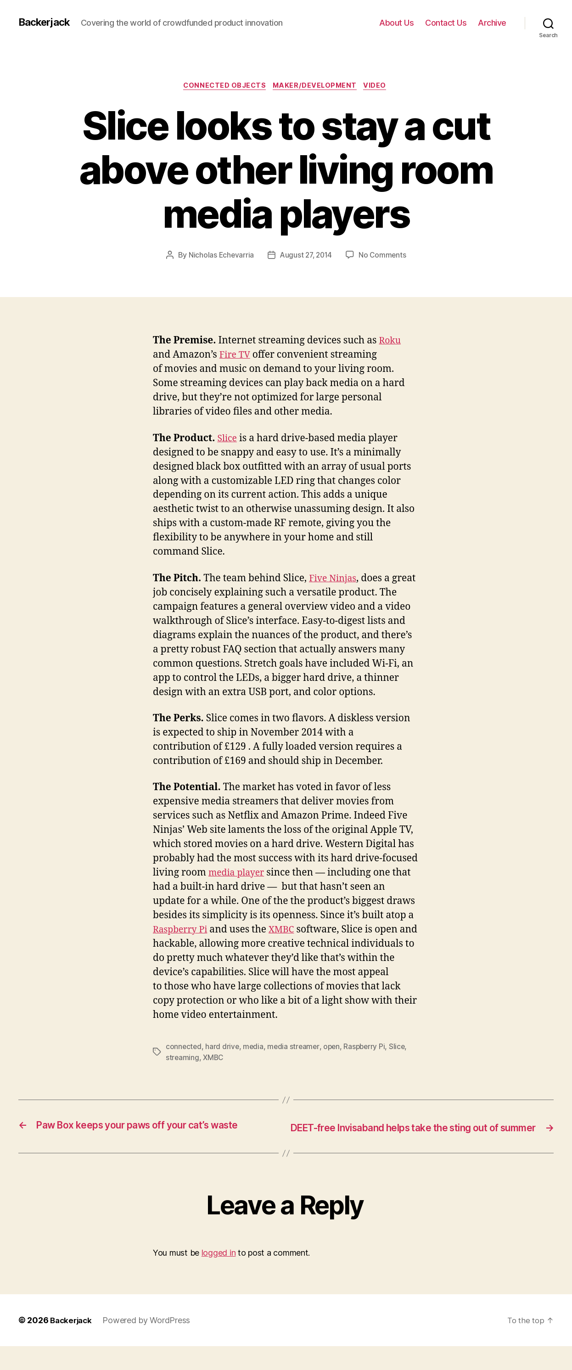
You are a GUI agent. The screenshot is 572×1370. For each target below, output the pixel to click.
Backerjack (46, 18)
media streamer (295, 1055)
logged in (219, 1276)
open (334, 1055)
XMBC (287, 938)
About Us (396, 26)
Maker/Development (316, 94)
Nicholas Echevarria (219, 263)
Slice (227, 447)
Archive (492, 26)
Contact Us (445, 26)
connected (184, 1055)
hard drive (223, 1055)
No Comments (384, 263)
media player (238, 881)
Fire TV (235, 363)
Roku (391, 349)
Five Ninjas (334, 587)
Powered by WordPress (149, 1344)
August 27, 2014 (306, 263)
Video (380, 94)
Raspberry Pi (182, 938)
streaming (183, 1066)
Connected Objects (222, 94)
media (254, 1055)
